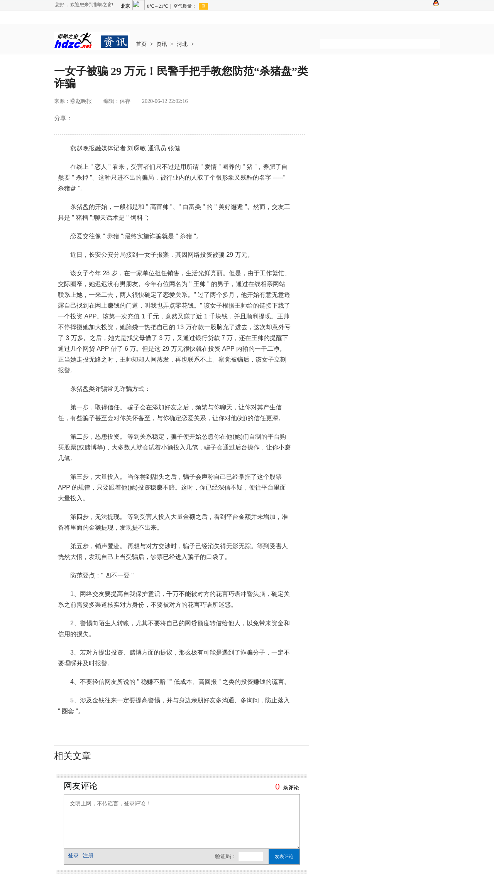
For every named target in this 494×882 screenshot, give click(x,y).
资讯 (161, 44)
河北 (182, 44)
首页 (141, 44)
